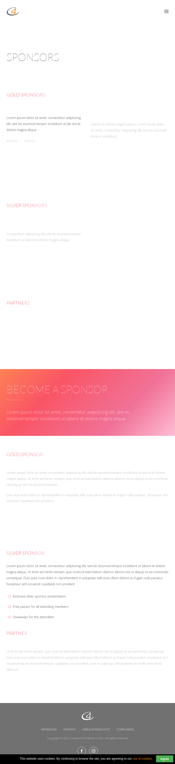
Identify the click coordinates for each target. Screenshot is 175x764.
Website (11, 147)
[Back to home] (12, 11)
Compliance (125, 730)
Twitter (29, 147)
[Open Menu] (166, 11)
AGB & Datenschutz (96, 730)
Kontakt (69, 730)
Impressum (49, 730)
